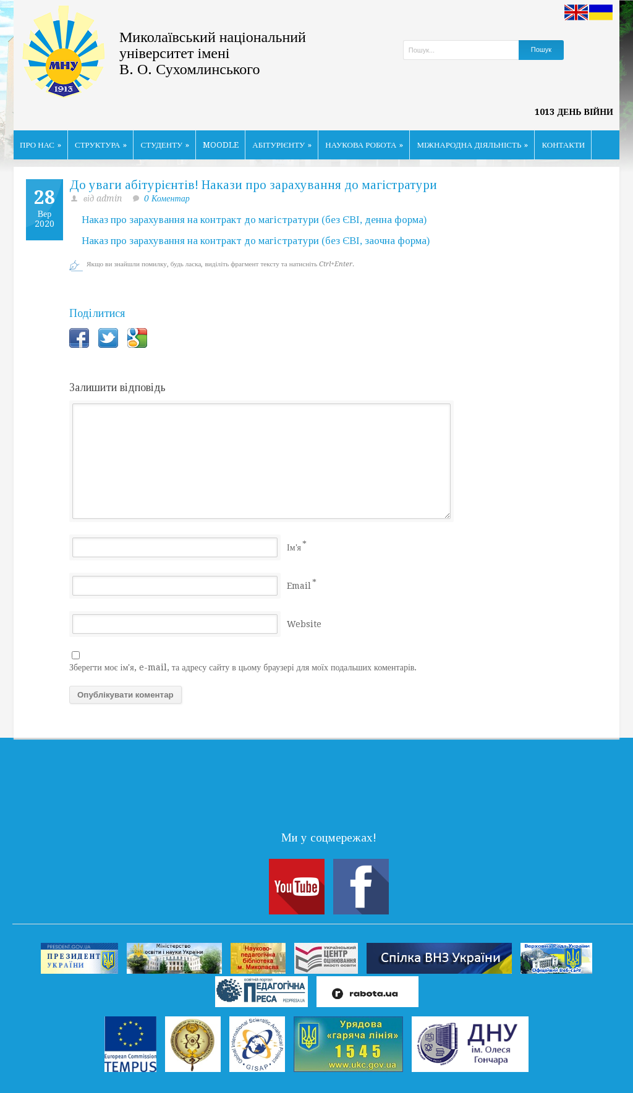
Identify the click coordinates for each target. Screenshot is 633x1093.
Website (304, 624)
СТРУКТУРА (101, 145)
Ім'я (294, 547)
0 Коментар (167, 198)
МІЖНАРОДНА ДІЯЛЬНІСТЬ (472, 145)
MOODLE (221, 145)
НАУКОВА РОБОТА (364, 145)
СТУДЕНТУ (164, 145)
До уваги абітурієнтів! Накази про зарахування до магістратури (253, 184)
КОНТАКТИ (563, 145)
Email (299, 586)
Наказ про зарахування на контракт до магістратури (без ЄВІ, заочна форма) (256, 241)
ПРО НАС (40, 145)
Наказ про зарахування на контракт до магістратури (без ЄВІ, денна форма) (254, 220)
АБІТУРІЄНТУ (282, 145)
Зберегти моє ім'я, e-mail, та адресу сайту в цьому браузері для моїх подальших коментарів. (243, 667)
